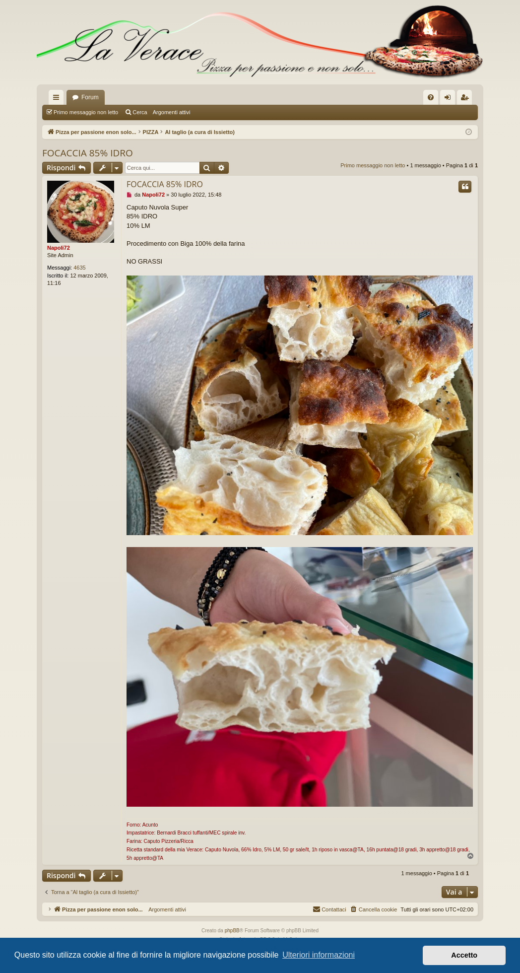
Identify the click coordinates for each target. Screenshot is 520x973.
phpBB (232, 930)
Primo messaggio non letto (86, 112)
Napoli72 (58, 248)
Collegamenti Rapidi (58, 99)
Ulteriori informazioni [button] (318, 955)
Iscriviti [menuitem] (466, 99)
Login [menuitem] (450, 99)
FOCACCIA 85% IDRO (87, 152)
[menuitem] (430, 97)
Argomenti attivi (172, 112)
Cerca (139, 112)
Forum (90, 97)
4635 (79, 268)
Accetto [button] (464, 955)
